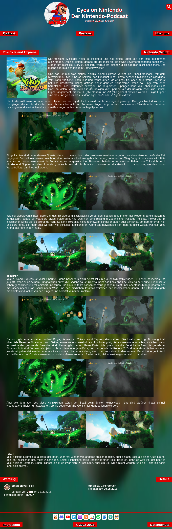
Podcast (9, 33)
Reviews (85, 33)
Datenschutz (159, 524)
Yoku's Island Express (20, 52)
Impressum (11, 524)
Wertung (9, 479)
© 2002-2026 (85, 524)
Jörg (30, 491)
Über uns (162, 33)
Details (164, 479)
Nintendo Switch (156, 52)
